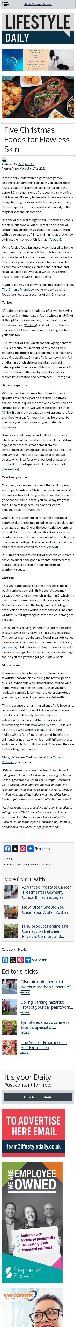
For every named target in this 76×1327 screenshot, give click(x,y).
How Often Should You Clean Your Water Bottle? (45, 909)
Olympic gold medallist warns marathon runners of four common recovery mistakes (46, 989)
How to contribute (38, 1097)
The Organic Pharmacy (18, 289)
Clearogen (61, 377)
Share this (38, 848)
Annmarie (9, 647)
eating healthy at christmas (37, 864)
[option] (38, 60)
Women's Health (43, 725)
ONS (6, 412)
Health (23, 949)
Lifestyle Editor (26, 164)
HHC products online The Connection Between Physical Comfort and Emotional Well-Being (45, 933)
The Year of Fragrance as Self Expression (44, 1045)
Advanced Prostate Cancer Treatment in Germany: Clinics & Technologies (46, 892)
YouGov (54, 239)
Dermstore (10, 469)
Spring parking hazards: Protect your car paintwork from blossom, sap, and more (45, 1009)
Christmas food (12, 864)
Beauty (25, 1053)
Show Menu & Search (38, 4)
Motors (25, 1012)
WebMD (53, 547)
